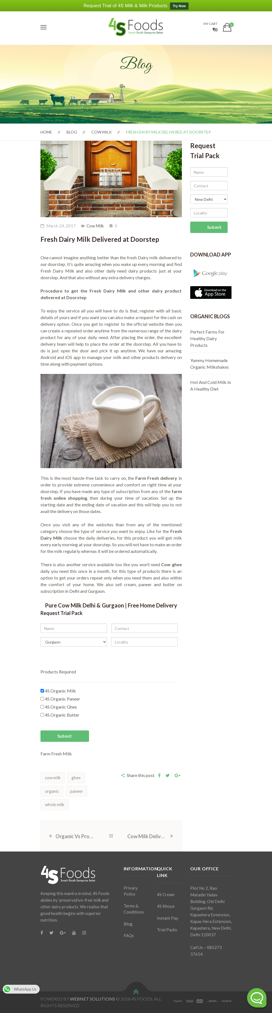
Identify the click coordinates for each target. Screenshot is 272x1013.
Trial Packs (167, 929)
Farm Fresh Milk (56, 753)
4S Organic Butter (59, 714)
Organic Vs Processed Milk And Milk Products (75, 836)
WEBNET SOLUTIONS (92, 998)
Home (46, 132)
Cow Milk (101, 132)
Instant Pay (167, 917)
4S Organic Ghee (58, 706)
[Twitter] (51, 932)
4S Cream (165, 894)
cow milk (52, 777)
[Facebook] (41, 932)
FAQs (129, 935)
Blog (72, 132)
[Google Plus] (63, 932)
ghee (76, 777)
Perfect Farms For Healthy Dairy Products (207, 338)
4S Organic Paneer (60, 698)
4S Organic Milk (58, 690)
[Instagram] (84, 932)
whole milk (54, 804)
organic (52, 791)
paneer (76, 791)
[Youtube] (74, 932)
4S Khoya (165, 906)
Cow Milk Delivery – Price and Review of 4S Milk (148, 836)
